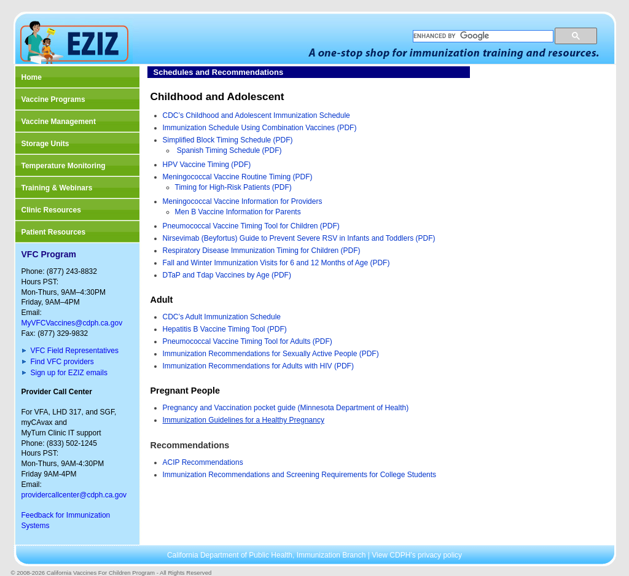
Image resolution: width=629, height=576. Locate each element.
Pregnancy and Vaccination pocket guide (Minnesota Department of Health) (286, 407)
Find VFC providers (62, 361)
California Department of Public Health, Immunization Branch (267, 555)
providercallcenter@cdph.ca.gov (74, 495)
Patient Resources (53, 232)
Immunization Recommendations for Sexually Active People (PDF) (271, 353)
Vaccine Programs (53, 99)
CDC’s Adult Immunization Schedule (222, 317)
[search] (481, 36)
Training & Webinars (57, 188)
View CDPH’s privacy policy (417, 555)
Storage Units (45, 143)
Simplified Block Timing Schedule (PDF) (228, 140)
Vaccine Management (58, 121)
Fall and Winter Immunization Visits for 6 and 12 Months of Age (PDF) (276, 263)
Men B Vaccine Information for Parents (238, 212)
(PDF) (280, 187)
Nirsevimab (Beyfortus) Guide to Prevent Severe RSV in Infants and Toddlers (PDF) (299, 238)
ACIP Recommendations (203, 462)
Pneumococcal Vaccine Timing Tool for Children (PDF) (251, 226)
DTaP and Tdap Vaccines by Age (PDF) (227, 275)
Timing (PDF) (291, 177)
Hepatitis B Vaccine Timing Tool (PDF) (225, 329)
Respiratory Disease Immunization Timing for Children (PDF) (262, 250)
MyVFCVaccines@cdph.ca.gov (72, 323)
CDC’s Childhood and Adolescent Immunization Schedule (256, 115)
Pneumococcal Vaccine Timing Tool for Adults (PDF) (247, 341)
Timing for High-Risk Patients (222, 187)
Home (31, 77)
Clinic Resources (51, 210)
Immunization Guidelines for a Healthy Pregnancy (243, 420)
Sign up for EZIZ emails (69, 372)
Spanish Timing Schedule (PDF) (229, 150)
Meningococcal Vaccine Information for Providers (242, 201)
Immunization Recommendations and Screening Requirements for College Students (300, 474)
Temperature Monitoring (63, 166)
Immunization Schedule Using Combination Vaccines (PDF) (260, 127)
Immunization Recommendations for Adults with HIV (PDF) (258, 366)
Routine (255, 177)
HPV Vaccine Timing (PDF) (207, 164)
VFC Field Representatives (75, 350)
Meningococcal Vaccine (202, 177)
